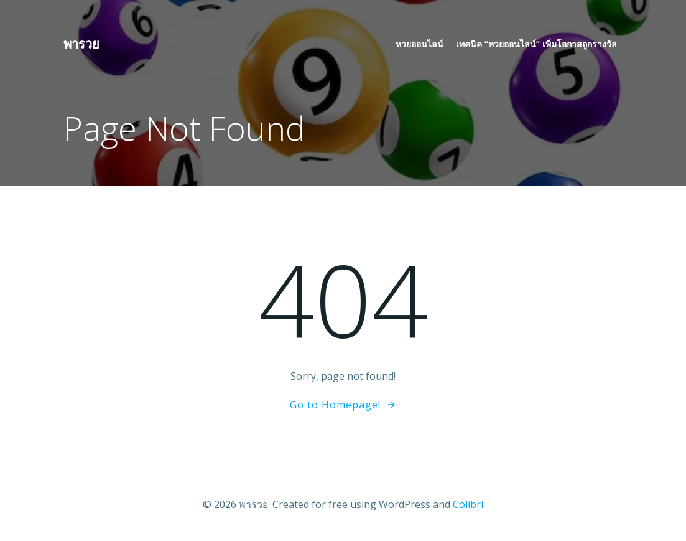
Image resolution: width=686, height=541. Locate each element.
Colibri (468, 504)
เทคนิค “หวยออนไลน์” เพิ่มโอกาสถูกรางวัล (536, 44)
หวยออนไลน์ (419, 44)
